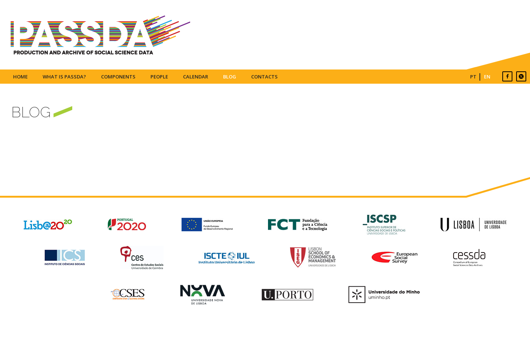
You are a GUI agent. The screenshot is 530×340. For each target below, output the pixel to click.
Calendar (195, 76)
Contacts (264, 76)
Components (118, 76)
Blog (229, 76)
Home (20, 76)
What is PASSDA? (64, 76)
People (159, 76)
